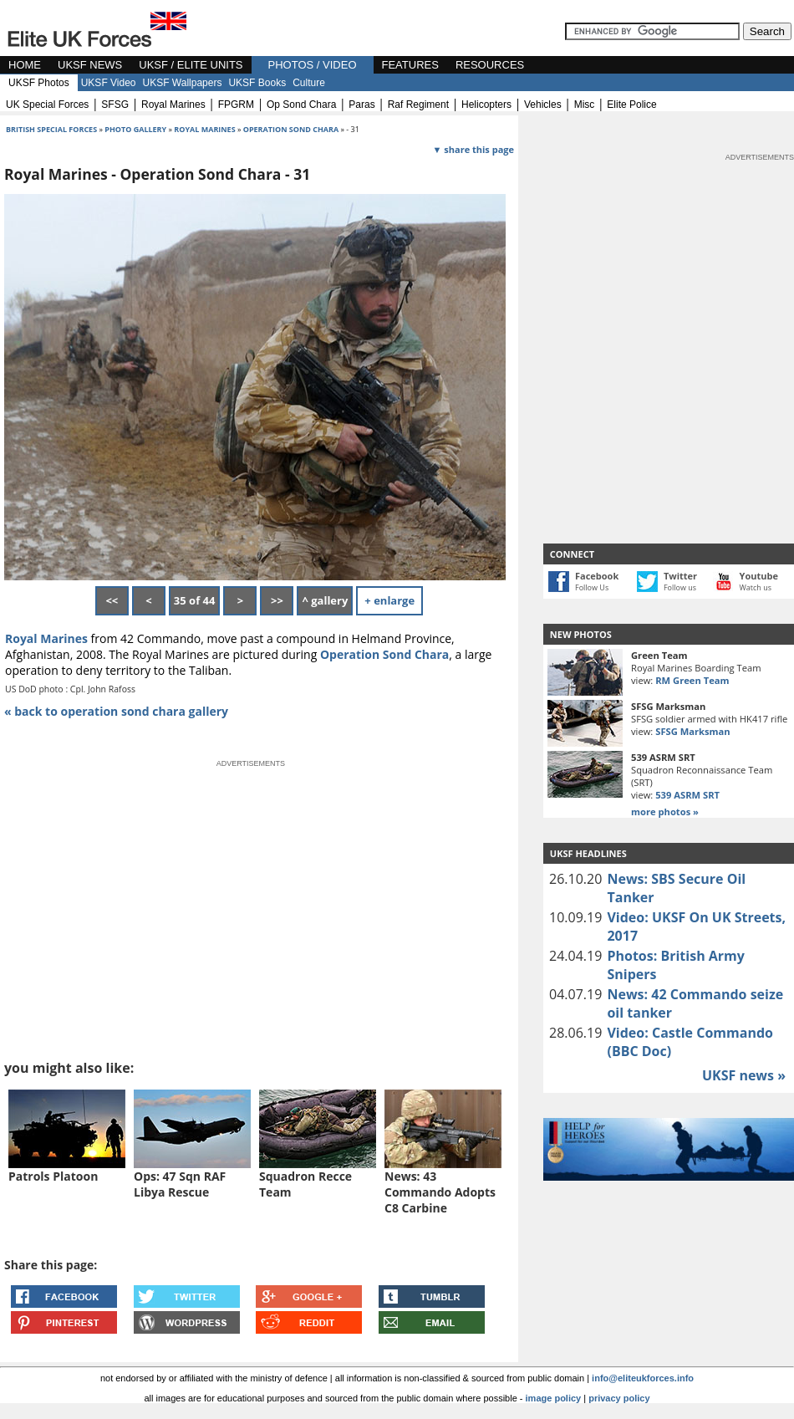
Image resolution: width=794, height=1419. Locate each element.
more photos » (665, 811)
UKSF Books (257, 83)
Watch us (756, 587)
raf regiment (418, 104)
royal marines (173, 104)
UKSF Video (108, 83)
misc (584, 104)
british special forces (51, 129)
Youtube (759, 575)
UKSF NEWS (90, 65)
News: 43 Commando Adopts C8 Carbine (440, 1192)
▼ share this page (473, 149)
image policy (554, 1398)
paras (361, 104)
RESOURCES (490, 65)
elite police (631, 104)
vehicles (543, 104)
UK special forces (47, 104)
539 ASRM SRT (687, 795)
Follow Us (591, 587)
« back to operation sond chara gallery (116, 711)
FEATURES (410, 65)
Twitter (680, 575)
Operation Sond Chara (384, 654)
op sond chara (301, 104)
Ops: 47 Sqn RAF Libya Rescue (180, 1184)
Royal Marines (204, 129)
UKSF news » (744, 1075)
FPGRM (236, 104)
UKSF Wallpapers (182, 83)
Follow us (680, 587)
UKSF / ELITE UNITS (190, 65)
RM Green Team (692, 680)
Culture (309, 83)
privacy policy (618, 1398)
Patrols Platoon (53, 1176)
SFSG (115, 104)
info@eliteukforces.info (643, 1378)
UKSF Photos (38, 83)
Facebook (596, 575)
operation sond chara (290, 129)
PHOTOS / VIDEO (312, 65)
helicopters (486, 104)
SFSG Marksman (692, 731)
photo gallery (136, 129)
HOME (24, 65)
